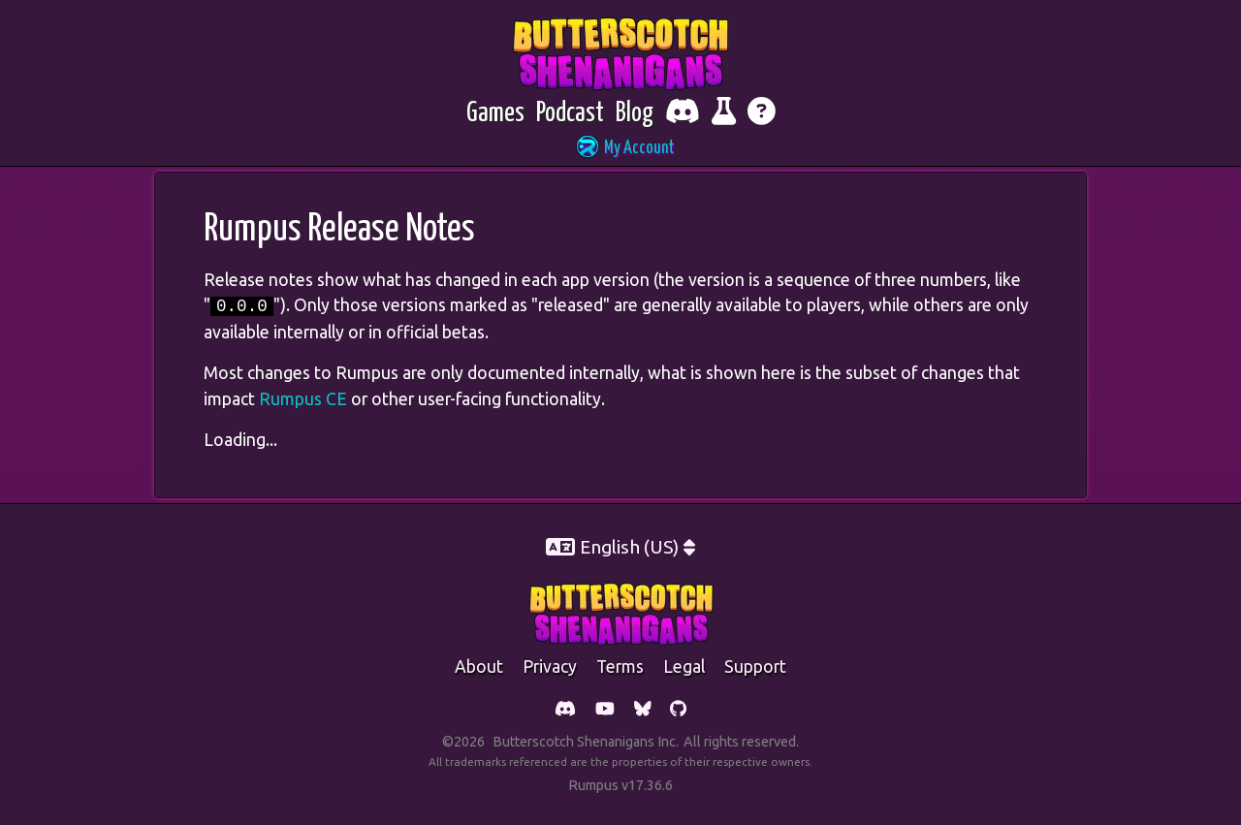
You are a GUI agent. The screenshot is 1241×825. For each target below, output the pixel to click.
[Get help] (762, 114)
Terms (620, 666)
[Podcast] (570, 114)
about (479, 666)
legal (684, 666)
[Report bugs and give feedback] (724, 114)
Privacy (550, 666)
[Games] (495, 114)
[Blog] (634, 114)
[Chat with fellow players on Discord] (682, 114)
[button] (620, 149)
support (755, 666)
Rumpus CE (303, 399)
